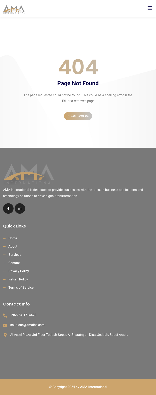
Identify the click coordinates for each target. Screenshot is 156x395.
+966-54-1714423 (23, 315)
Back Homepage (78, 116)
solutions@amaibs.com (27, 325)
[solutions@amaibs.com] (5, 325)
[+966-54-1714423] (5, 315)
